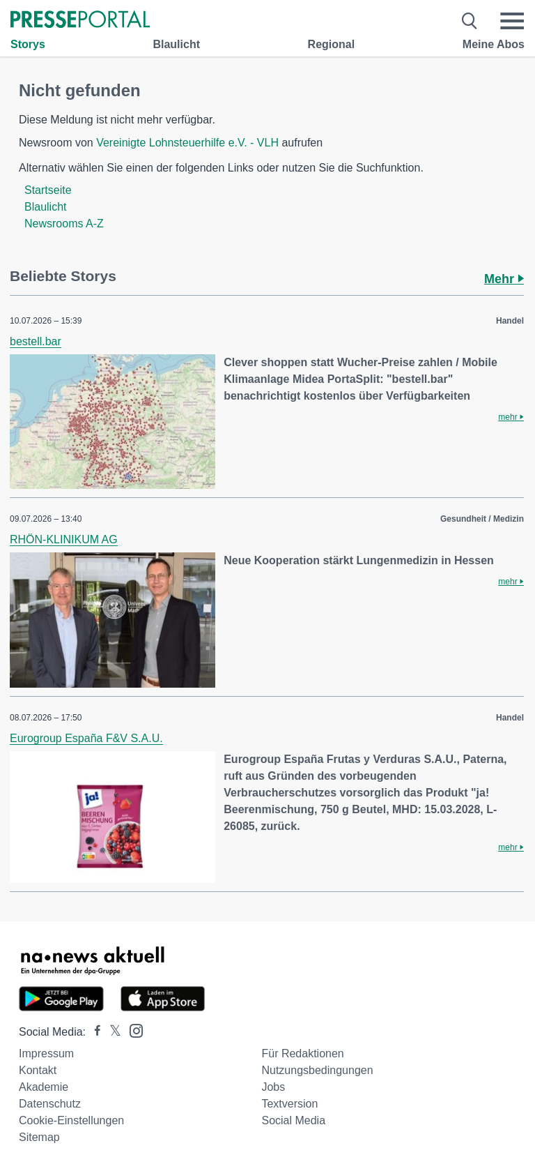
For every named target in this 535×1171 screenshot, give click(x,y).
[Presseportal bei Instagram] (132, 1030)
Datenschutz (50, 1104)
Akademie (43, 1087)
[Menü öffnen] (512, 21)
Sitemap (39, 1137)
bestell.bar (35, 341)
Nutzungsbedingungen (317, 1070)
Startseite (48, 190)
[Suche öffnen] (470, 21)
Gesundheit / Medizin (482, 519)
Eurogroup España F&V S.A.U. (86, 738)
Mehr (504, 279)
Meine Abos (494, 44)
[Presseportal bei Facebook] (93, 1032)
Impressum (46, 1053)
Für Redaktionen (302, 1053)
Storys (27, 44)
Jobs (273, 1087)
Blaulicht (176, 44)
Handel (510, 321)
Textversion (289, 1104)
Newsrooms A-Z (64, 223)
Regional (331, 44)
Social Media (293, 1120)
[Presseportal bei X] (111, 1032)
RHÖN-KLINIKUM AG (64, 539)
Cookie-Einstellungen (71, 1120)
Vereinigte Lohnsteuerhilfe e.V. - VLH (187, 143)
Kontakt (37, 1070)
